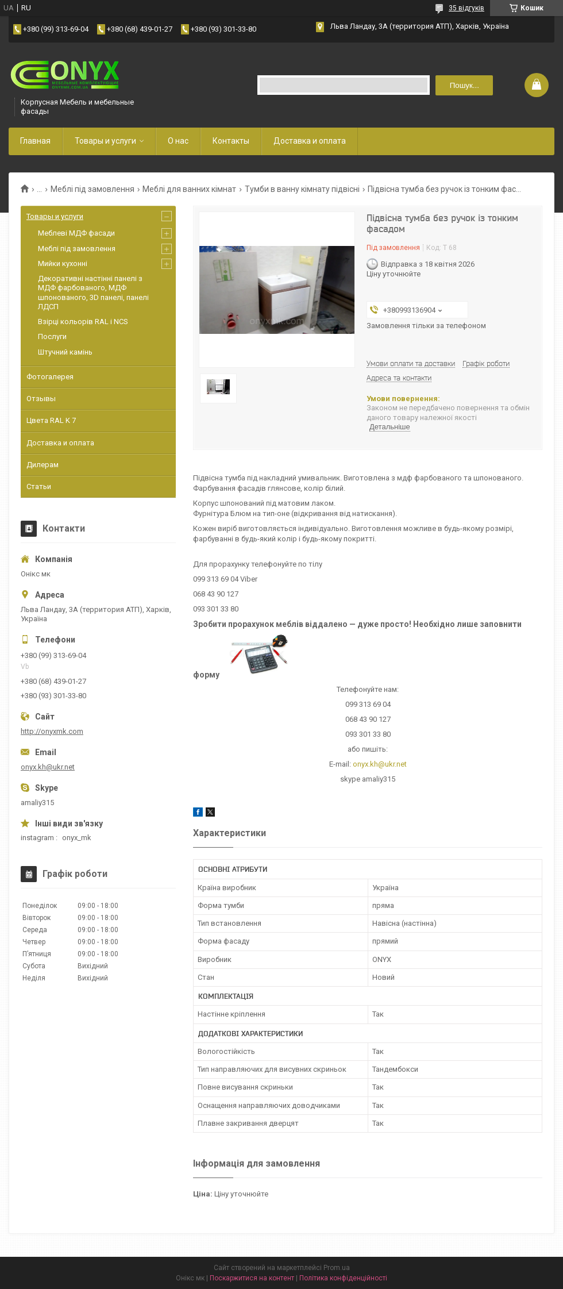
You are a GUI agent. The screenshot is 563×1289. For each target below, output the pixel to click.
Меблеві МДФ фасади (76, 233)
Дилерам (42, 464)
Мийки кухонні (62, 263)
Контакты (231, 140)
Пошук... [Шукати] (464, 85)
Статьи (38, 486)
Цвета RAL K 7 (51, 420)
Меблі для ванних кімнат (189, 189)
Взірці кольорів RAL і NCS (83, 321)
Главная (35, 140)
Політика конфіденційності (343, 1278)
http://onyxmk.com (52, 731)
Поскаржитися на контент (252, 1278)
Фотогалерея (50, 376)
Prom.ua (336, 1268)
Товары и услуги (105, 140)
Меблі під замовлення (92, 189)
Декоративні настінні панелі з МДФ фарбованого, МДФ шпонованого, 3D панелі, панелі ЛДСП (93, 292)
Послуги (52, 336)
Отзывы (41, 398)
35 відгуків (466, 8)
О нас (178, 140)
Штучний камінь (65, 352)
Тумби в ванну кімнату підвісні (302, 189)
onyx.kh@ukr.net (380, 764)
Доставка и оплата (309, 140)
